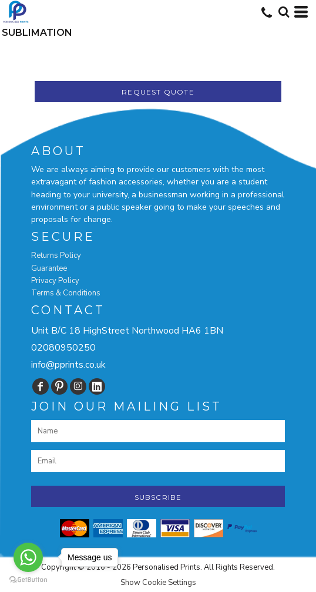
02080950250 (63, 347)
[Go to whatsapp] (28, 557)
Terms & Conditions (65, 293)
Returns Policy (56, 255)
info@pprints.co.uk (68, 364)
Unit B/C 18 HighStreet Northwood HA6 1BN (127, 330)
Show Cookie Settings (158, 582)
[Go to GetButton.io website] (28, 580)
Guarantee (49, 268)
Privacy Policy (55, 280)
